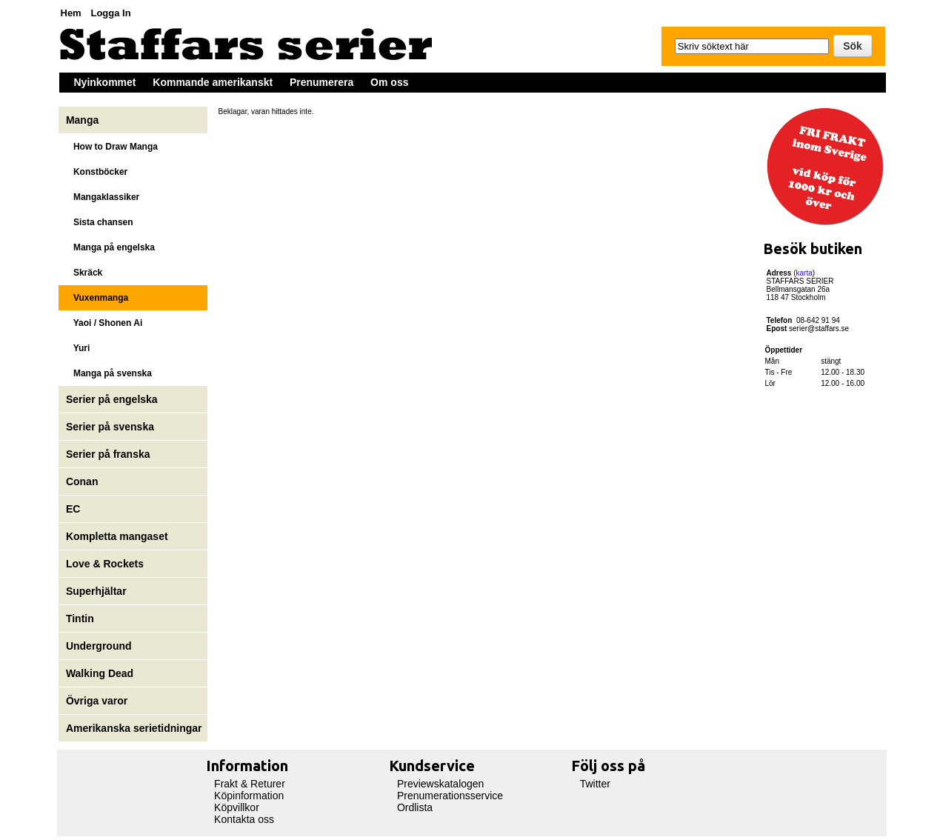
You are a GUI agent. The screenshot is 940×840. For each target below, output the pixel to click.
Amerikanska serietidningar (134, 728)
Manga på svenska (109, 373)
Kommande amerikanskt (213, 82)
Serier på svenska (111, 427)
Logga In (110, 13)
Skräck (84, 272)
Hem (71, 13)
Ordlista (415, 807)
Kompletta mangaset (117, 536)
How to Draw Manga (112, 146)
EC (73, 509)
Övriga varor (96, 701)
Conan (82, 481)
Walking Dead (99, 673)
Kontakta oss (244, 819)
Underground (99, 646)
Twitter (595, 784)
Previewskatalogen (440, 784)
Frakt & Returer (249, 784)
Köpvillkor (236, 807)
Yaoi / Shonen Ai (104, 323)
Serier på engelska (113, 399)
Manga (83, 120)
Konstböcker (96, 172)
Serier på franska (108, 454)
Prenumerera (321, 82)
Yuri (78, 348)
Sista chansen (99, 222)
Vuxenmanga (97, 298)
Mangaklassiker (102, 197)
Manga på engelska (110, 247)
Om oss (389, 82)
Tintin (80, 618)
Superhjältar (98, 591)
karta (804, 273)
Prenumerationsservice (450, 795)
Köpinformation (249, 795)
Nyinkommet (105, 82)
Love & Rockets (105, 564)
